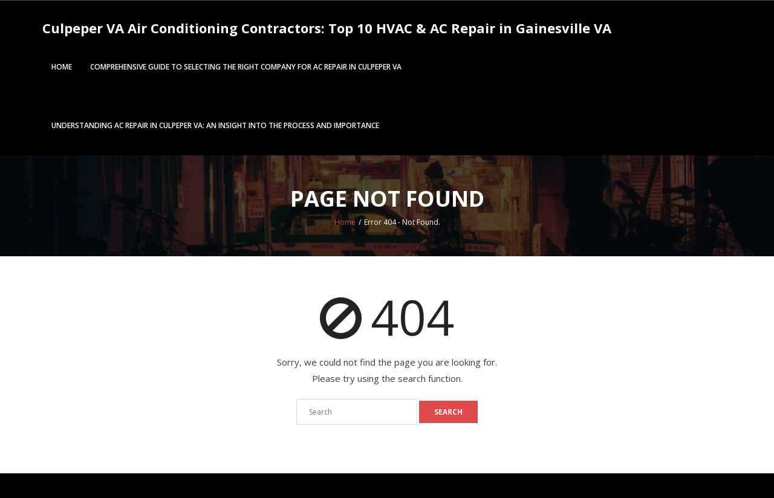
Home (61, 67)
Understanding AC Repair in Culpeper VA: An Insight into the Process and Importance (215, 125)
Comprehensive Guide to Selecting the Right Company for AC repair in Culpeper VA (246, 67)
